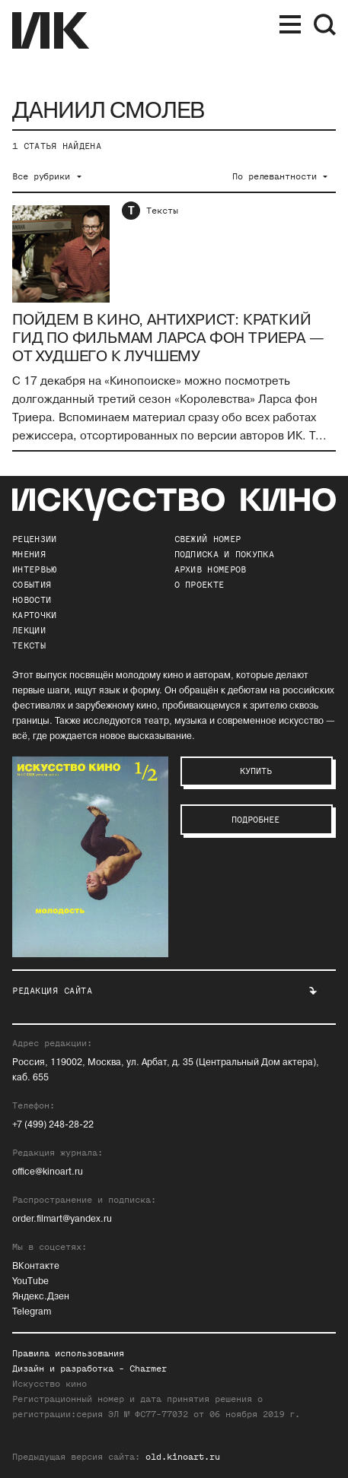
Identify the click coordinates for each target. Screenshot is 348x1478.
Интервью (34, 569)
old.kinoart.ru (182, 1456)
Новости (31, 599)
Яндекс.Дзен (40, 1296)
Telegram (31, 1311)
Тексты (162, 210)
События (31, 584)
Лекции (29, 630)
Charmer (148, 1368)
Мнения (29, 554)
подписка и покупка (224, 554)
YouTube (30, 1281)
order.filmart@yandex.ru (62, 1219)
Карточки (34, 615)
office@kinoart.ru (47, 1172)
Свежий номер (207, 539)
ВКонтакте (35, 1266)
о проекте (199, 584)
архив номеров (210, 569)
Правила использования (68, 1353)
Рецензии (34, 539)
